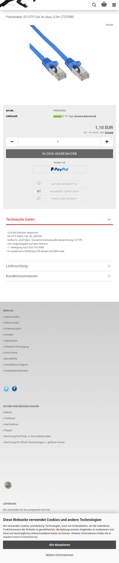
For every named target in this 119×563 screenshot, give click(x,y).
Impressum (10, 340)
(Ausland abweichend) (85, 116)
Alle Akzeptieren (59, 544)
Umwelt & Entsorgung (16, 346)
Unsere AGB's (12, 316)
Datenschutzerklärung (24, 536)
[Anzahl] (59, 141)
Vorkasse (9, 418)
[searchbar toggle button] (94, 5)
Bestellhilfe (10, 358)
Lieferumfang (17, 266)
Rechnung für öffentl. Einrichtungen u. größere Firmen (34, 442)
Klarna (8, 412)
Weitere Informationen (59, 555)
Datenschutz (11, 322)
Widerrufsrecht (12, 328)
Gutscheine (10, 352)
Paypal (8, 430)
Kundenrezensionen (22, 276)
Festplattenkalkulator (16, 370)
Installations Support (16, 364)
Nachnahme (11, 424)
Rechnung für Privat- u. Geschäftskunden (27, 436)
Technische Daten (20, 219)
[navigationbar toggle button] (114, 5)
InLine (109, 24)
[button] (12, 141)
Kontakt (8, 334)
